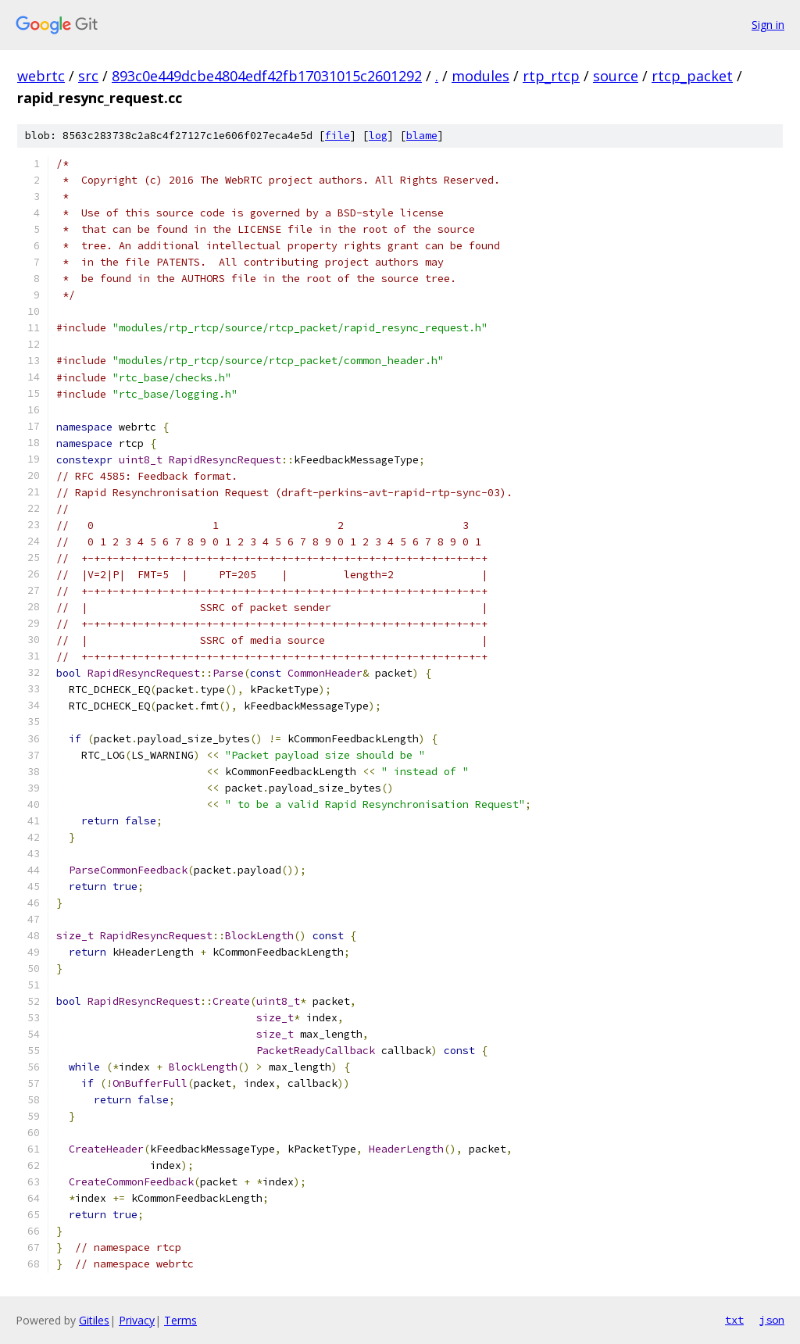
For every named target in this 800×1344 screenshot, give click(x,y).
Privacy (137, 1320)
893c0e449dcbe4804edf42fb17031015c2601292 (267, 75)
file (337, 135)
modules (480, 75)
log (378, 135)
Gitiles (94, 1320)
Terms (180, 1320)
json (771, 1320)
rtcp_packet (692, 75)
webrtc (41, 75)
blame (422, 135)
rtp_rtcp (551, 75)
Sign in (768, 24)
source (615, 75)
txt (734, 1320)
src (88, 75)
